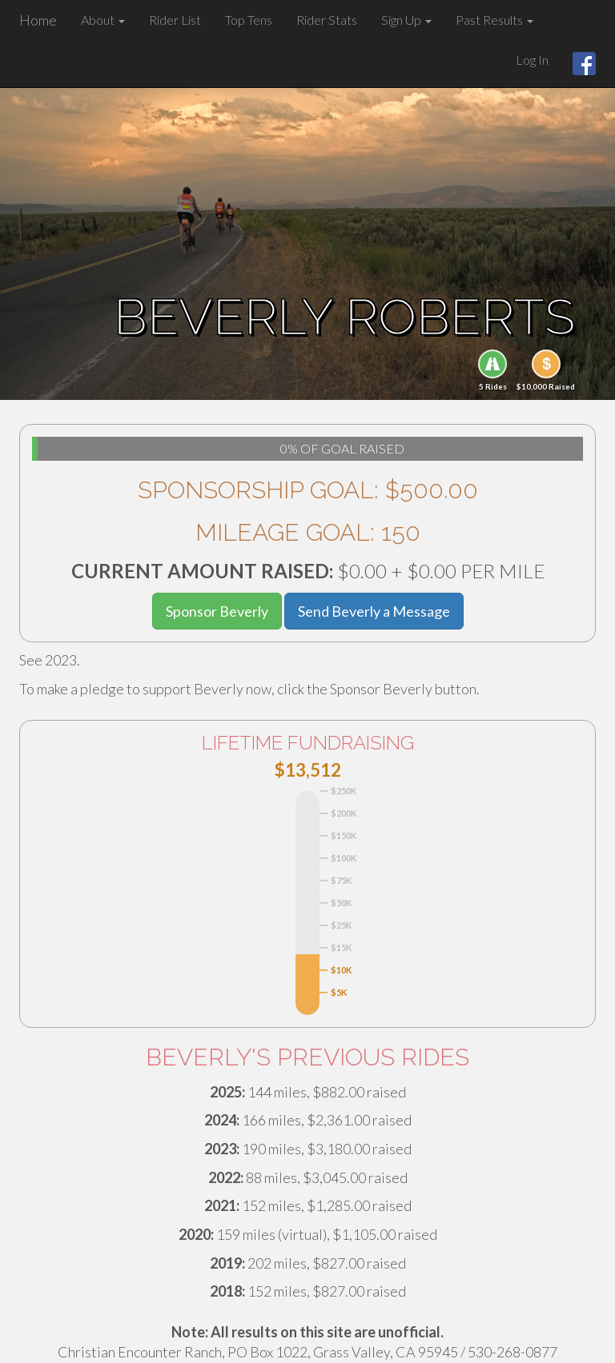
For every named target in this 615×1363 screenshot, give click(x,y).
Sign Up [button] (406, 19)
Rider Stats (326, 19)
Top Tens (248, 19)
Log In (532, 59)
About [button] (103, 19)
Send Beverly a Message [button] (374, 611)
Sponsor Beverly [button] (217, 611)
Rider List (175, 19)
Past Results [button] (494, 19)
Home (38, 20)
